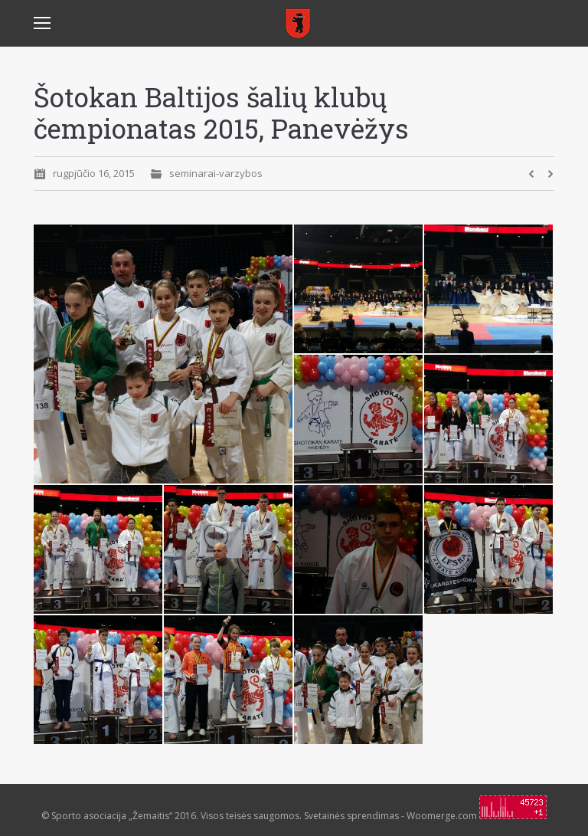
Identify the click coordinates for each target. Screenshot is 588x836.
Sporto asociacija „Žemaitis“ (111, 815)
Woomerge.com (442, 815)
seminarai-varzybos (216, 173)
